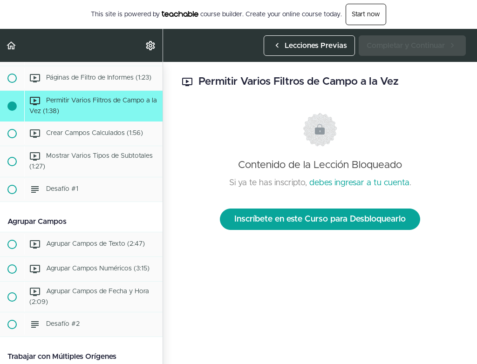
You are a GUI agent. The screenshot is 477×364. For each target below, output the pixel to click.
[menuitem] (151, 45)
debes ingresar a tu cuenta (359, 183)
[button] (11, 45)
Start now (366, 14)
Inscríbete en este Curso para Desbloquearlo (320, 219)
